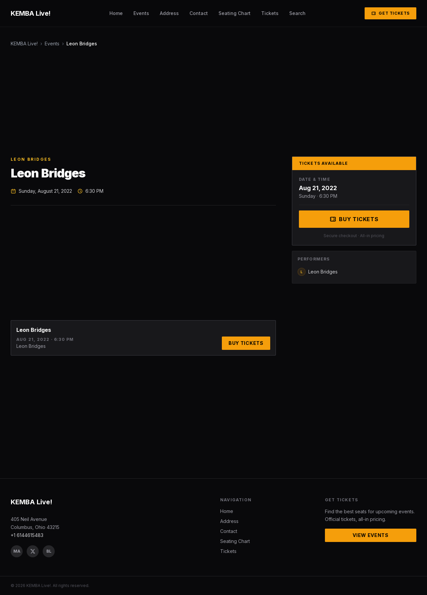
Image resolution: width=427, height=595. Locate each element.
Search (297, 13)
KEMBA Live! (24, 43)
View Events (371, 535)
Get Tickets (390, 13)
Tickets (270, 13)
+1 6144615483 (27, 535)
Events (141, 13)
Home (116, 13)
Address (169, 13)
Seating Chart (235, 13)
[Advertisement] (211, 101)
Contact (198, 13)
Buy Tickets (246, 343)
